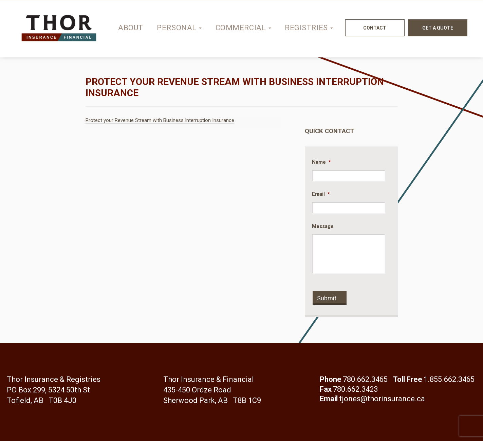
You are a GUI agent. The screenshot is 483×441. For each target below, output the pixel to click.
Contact (374, 28)
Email (321, 194)
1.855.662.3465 (449, 379)
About (130, 27)
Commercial (243, 27)
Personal (179, 27)
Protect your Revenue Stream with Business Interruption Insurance (160, 120)
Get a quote (437, 28)
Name (321, 162)
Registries (309, 27)
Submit (326, 298)
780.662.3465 (365, 379)
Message (323, 226)
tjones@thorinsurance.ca (382, 398)
